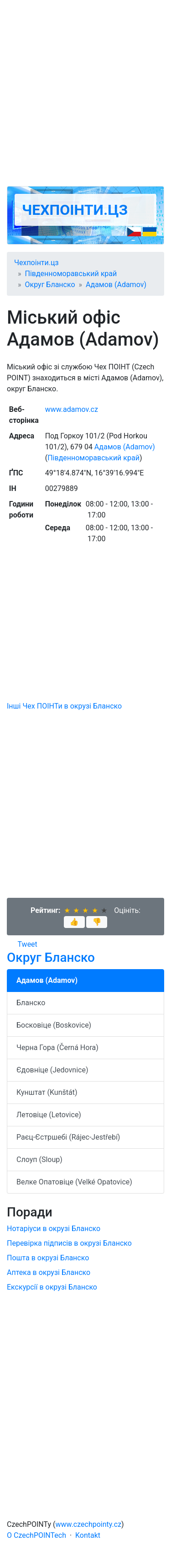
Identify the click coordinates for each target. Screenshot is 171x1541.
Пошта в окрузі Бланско (48, 1257)
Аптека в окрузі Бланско (48, 1272)
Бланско (30, 1002)
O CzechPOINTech (36, 1535)
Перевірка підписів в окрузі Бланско (69, 1243)
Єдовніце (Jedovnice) (52, 1070)
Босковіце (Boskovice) (53, 1025)
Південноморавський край (71, 273)
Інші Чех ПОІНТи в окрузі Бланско (64, 706)
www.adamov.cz (71, 409)
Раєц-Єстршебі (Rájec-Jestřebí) (68, 1137)
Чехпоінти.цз (75, 210)
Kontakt (87, 1535)
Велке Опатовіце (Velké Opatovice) (74, 1182)
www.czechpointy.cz (89, 1524)
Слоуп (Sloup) (39, 1159)
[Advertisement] (85, 93)
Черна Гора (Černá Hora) (57, 1047)
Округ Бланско (50, 284)
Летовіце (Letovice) (48, 1114)
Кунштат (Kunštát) (47, 1092)
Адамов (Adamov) (116, 284)
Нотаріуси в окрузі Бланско (53, 1228)
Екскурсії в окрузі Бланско (52, 1287)
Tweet (27, 944)
